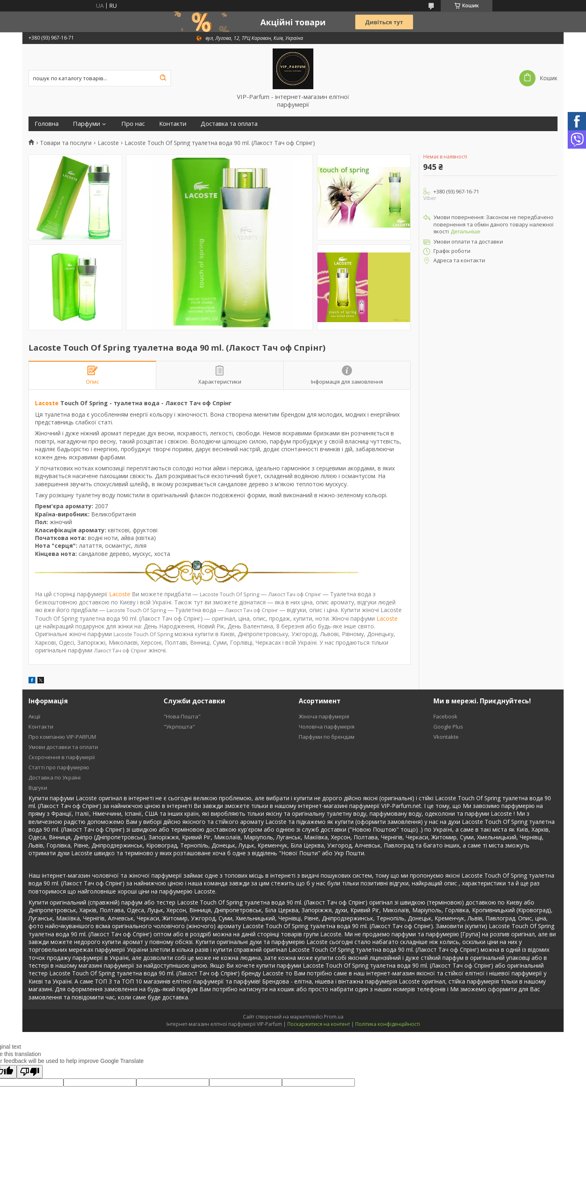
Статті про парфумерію (58, 767)
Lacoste (108, 143)
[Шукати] (163, 78)
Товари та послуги (66, 143)
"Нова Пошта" (182, 716)
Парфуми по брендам (326, 736)
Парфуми (86, 124)
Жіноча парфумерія (324, 716)
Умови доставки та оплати (63, 747)
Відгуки (37, 787)
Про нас (133, 124)
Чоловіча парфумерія (326, 726)
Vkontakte (446, 736)
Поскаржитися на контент (318, 1024)
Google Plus (448, 726)
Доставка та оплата (229, 124)
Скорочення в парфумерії (61, 757)
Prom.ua (333, 1016)
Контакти (172, 124)
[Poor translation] (30, 1071)
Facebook (445, 716)
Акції (34, 716)
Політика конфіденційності (387, 1024)
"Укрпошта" (179, 726)
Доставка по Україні (54, 777)
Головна (47, 124)
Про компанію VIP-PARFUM (62, 736)
